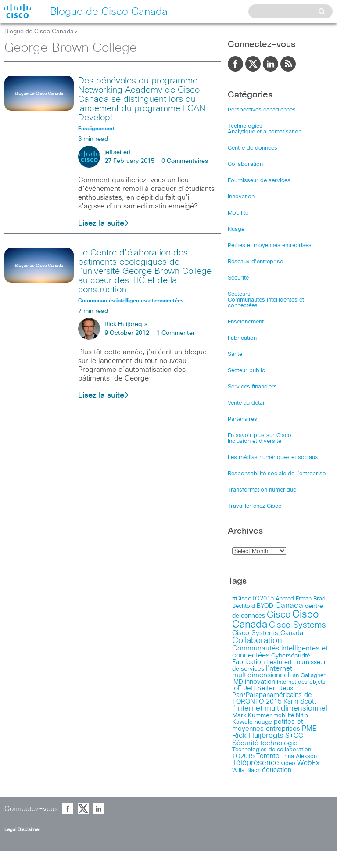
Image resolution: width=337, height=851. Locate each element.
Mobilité (238, 213)
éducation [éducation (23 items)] (276, 770)
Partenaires (242, 419)
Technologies (245, 126)
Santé (235, 354)
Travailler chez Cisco (255, 506)
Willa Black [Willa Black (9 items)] (246, 770)
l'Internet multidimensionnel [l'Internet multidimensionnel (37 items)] (279, 708)
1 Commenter (175, 333)
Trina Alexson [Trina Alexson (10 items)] (299, 756)
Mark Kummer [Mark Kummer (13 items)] (252, 715)
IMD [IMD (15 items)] (237, 682)
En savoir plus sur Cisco (259, 435)
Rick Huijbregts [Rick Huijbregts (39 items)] (257, 736)
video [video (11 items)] (288, 763)
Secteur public (246, 370)
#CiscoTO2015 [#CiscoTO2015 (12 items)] (253, 599)
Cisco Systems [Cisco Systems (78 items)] (297, 625)
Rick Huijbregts (125, 324)
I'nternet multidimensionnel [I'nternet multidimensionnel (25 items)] (262, 672)
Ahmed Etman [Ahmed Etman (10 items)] (294, 599)
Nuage (236, 229)
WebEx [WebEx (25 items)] (308, 763)
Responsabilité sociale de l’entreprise (277, 474)
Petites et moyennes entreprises (270, 245)
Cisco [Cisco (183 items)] (278, 614)
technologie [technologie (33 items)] (279, 743)
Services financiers (252, 387)
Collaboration (245, 164)
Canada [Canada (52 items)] (289, 606)
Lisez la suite (103, 223)
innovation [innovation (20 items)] (260, 682)
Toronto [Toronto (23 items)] (268, 756)
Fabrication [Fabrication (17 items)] (248, 662)
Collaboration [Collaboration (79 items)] (257, 640)
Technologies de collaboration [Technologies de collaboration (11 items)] (271, 750)
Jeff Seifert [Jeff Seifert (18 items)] (260, 688)
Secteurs (239, 294)
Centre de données (252, 148)
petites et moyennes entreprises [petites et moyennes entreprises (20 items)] (267, 725)
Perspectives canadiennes (262, 110)
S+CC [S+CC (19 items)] (294, 736)
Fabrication (242, 338)
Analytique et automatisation (264, 132)
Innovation (241, 197)
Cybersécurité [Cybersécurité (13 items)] (290, 656)
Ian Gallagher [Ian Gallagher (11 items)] (308, 675)
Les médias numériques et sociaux (273, 457)
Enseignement (246, 322)
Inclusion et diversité (254, 441)
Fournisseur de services (259, 180)
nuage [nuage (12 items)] (263, 722)
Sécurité (238, 278)
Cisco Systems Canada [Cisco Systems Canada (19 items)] (267, 633)
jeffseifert (117, 152)
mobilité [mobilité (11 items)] (283, 715)
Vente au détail (246, 403)
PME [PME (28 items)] (309, 728)
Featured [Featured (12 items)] (278, 662)
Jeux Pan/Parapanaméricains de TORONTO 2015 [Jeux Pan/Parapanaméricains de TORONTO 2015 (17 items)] (272, 695)
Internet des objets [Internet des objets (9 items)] (301, 682)
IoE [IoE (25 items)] (237, 688)
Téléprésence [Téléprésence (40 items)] (255, 763)
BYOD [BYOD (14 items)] (265, 606)
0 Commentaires (184, 161)
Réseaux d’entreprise (255, 262)
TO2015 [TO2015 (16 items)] (243, 756)
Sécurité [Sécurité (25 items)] (245, 743)
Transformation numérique (262, 490)
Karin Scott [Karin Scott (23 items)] (299, 701)
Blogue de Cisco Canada (39, 32)
